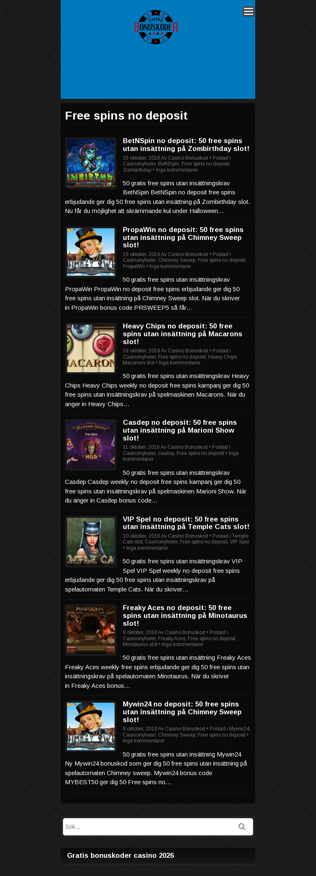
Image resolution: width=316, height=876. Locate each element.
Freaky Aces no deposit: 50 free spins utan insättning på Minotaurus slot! (185, 615)
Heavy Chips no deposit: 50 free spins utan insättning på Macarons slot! (182, 333)
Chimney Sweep (176, 260)
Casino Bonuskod (188, 158)
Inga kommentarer (177, 170)
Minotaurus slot (140, 644)
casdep (166, 453)
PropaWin (134, 266)
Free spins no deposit (205, 164)
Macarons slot (138, 363)
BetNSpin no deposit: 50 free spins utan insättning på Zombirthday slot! (186, 145)
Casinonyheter (139, 164)
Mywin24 (239, 729)
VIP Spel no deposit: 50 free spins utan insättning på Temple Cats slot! (186, 523)
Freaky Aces (171, 638)
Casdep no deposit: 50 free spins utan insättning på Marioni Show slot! (180, 430)
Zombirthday (137, 170)
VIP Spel (239, 542)
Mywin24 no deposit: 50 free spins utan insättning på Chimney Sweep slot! (182, 711)
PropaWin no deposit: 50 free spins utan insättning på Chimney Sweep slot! (183, 237)
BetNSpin (168, 164)
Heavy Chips (222, 357)
